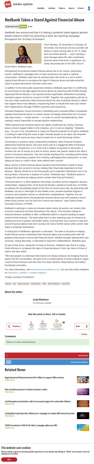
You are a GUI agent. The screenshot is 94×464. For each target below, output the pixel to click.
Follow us (62, 8)
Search (80, 8)
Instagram (41, 272)
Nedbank (8, 283)
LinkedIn (23, 272)
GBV (14, 283)
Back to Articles (83, 355)
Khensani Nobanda (54, 283)
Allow (9, 459)
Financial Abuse (36, 283)
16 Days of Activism (23, 283)
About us (71, 8)
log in (13, 342)
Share (84, 334)
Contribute (51, 8)
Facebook (13, 272)
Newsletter (40, 8)
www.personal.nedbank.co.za (45, 269)
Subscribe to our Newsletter (79, 362)
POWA (44, 283)
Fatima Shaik (66, 283)
